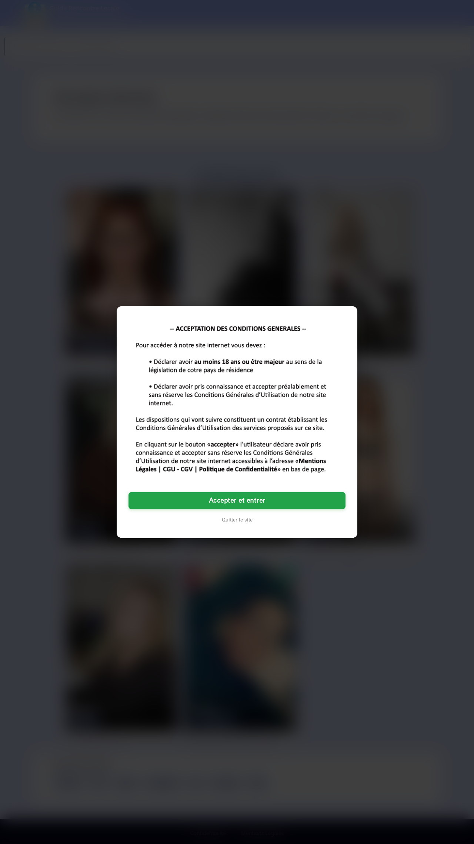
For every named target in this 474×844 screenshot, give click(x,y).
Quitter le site (237, 520)
